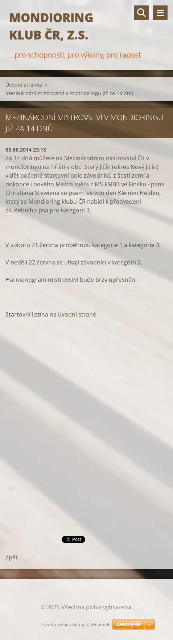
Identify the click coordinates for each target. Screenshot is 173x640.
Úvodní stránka (23, 84)
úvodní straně (77, 314)
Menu (160, 12)
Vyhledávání (141, 12)
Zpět (11, 557)
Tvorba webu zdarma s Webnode (76, 624)
